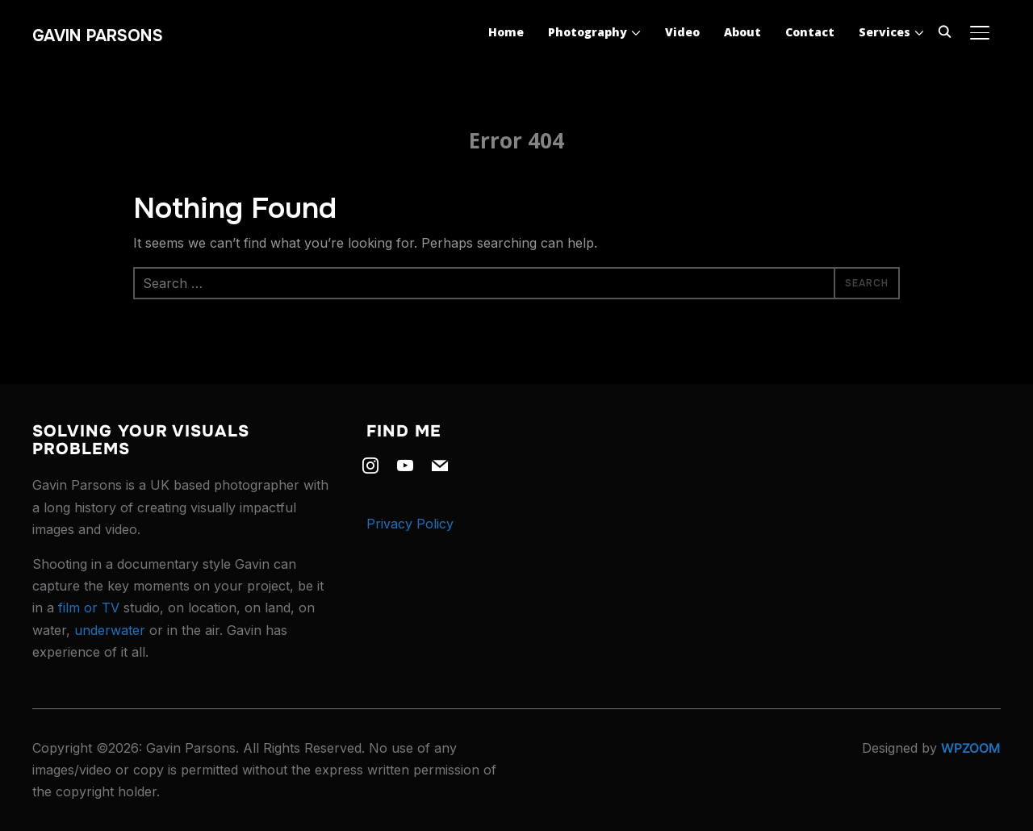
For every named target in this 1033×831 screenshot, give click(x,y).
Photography (587, 32)
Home (506, 32)
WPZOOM (971, 748)
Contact (809, 32)
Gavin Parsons (97, 36)
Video (682, 32)
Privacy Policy (410, 524)
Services (884, 32)
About (742, 32)
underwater (109, 630)
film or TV (88, 607)
